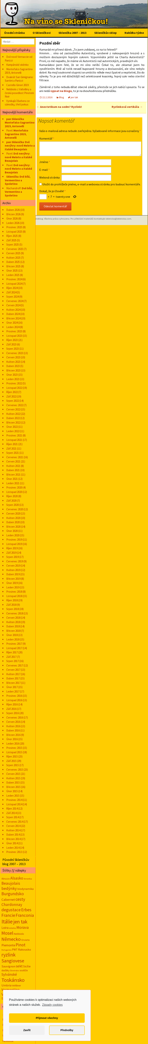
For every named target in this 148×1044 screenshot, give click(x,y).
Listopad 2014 (14, 804)
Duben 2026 (13, 210)
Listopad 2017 (14, 648)
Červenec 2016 (14, 717)
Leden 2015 (12, 795)
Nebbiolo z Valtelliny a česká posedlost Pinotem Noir (19, 93)
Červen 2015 (13, 774)
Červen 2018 (13, 617)
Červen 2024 (13, 305)
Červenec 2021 (14, 457)
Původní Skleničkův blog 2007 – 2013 (15, 862)
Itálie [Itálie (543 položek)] (7, 921)
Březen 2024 (13, 318)
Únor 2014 (12, 843)
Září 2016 (11, 709)
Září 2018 (11, 604)
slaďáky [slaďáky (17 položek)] (5, 970)
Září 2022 (11, 396)
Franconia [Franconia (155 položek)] (25, 915)
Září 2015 (11, 761)
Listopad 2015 (14, 752)
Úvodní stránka (14, 33)
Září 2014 (11, 813)
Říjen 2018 (12, 600)
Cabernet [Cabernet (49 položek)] (8, 899)
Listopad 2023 (14, 335)
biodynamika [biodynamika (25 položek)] (25, 889)
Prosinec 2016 (14, 695)
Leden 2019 (12, 587)
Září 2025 (11, 240)
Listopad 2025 (14, 231)
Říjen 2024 (12, 288)
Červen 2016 (13, 722)
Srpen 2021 (12, 453)
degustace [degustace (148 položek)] (11, 909)
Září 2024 (11, 292)
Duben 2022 (13, 418)
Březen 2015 (13, 787)
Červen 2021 (13, 461)
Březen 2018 (13, 630)
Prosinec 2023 (14, 331)
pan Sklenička (15, 119)
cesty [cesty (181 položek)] (20, 899)
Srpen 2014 (12, 817)
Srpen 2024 (12, 296)
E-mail (44, 170)
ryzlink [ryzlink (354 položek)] (8, 955)
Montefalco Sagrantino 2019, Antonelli (19, 71)
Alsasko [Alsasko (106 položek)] (16, 878)
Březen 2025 (13, 266)
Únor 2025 (12, 270)
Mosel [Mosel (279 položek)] (7, 933)
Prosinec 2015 (14, 748)
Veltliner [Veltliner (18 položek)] (16, 985)
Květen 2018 (13, 622)
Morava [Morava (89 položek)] (22, 927)
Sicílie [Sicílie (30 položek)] (27, 966)
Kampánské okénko (17, 64)
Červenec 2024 (14, 301)
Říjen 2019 (12, 548)
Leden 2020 (12, 535)
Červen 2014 (13, 826)
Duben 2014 (13, 834)
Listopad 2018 (14, 596)
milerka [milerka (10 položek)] (12, 928)
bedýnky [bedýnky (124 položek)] (9, 888)
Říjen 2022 (12, 392)
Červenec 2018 (14, 613)
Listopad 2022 (14, 388)
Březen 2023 (13, 370)
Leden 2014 (12, 847)
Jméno (44, 162)
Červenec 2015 (14, 769)
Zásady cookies (52, 1004)
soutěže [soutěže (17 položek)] (24, 970)
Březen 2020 (13, 526)
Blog (61, 97)
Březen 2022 (13, 422)
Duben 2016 (13, 730)
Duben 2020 (13, 522)
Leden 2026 (12, 223)
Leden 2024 (12, 327)
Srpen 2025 (12, 244)
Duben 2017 (13, 678)
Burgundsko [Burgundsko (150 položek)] (12, 893)
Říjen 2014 (12, 808)
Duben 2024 (13, 314)
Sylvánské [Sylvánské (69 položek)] (9, 974)
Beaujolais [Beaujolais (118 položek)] (10, 883)
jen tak (74, 97)
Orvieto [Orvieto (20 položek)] (25, 940)
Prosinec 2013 (14, 852)
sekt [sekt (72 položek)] (19, 966)
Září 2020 (11, 500)
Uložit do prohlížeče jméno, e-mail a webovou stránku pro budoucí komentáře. (91, 184)
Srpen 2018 (12, 609)
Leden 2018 (12, 639)
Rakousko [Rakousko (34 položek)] (24, 949)
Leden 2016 (12, 743)
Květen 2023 (13, 362)
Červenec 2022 (14, 405)
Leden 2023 (12, 379)
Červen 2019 (13, 565)
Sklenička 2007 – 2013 (72, 33)
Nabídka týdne (134, 33)
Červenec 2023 (14, 353)
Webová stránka (49, 177)
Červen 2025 (13, 253)
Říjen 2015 (12, 756)
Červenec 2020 (14, 509)
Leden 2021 (12, 483)
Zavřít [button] (26, 1030)
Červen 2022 (13, 409)
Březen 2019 (13, 578)
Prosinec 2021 (14, 435)
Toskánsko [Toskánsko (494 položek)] (13, 980)
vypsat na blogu (61, 91)
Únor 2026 (12, 218)
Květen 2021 (13, 466)
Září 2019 (11, 552)
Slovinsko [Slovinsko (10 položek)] (14, 970)
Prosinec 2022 (14, 383)
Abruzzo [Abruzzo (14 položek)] (5, 878)
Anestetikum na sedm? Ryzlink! (59, 107)
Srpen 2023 (12, 348)
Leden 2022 (12, 431)
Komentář (46, 138)
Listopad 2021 (14, 440)
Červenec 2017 (14, 665)
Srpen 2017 (12, 661)
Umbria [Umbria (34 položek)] (6, 985)
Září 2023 (11, 344)
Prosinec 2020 (14, 487)
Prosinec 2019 (14, 539)
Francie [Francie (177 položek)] (8, 915)
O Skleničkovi (42, 33)
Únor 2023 (12, 374)
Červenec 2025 (14, 249)
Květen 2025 (13, 257)
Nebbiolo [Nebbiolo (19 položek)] (19, 933)
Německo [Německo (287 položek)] (11, 939)
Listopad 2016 (14, 700)
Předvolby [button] (66, 1030)
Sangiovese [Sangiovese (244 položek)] (12, 961)
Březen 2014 (13, 839)
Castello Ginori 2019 (17, 85)
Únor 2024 (12, 322)
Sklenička (12, 176)
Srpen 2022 (12, 400)
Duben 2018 (13, 626)
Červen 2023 (13, 357)
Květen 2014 (13, 830)
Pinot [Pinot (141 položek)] (20, 944)
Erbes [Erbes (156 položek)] (26, 909)
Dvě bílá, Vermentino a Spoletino (17, 180)
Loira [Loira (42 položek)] (4, 928)
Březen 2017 (13, 683)
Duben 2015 (13, 782)
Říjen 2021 (12, 444)
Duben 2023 (13, 366)
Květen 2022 (13, 414)
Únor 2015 (12, 791)
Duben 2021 (13, 470)
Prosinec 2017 (14, 643)
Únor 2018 (12, 635)
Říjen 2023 (12, 340)
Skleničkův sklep (105, 33)
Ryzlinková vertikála (127, 107)
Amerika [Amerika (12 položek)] (28, 878)
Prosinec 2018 (14, 591)
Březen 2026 (13, 214)
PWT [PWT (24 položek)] (15, 949)
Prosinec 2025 (14, 227)
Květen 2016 (13, 726)
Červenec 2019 (14, 561)
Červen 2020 (13, 513)
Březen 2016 (13, 735)
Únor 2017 (12, 687)
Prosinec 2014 (14, 800)
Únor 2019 (12, 583)
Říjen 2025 (12, 236)
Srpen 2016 (12, 713)
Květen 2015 (13, 778)
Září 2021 (11, 448)
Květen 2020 (13, 518)
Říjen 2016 (12, 704)
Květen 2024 (13, 309)
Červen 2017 (13, 669)
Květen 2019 (13, 570)
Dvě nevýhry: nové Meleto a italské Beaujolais (20, 145)
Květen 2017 (13, 674)
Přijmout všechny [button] (47, 1017)
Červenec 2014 (14, 821)
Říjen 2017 (12, 652)
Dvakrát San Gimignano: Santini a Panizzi (19, 79)
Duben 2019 (13, 574)
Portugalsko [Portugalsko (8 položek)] (6, 950)
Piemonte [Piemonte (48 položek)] (8, 945)
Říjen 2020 (12, 496)
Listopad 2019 (14, 544)
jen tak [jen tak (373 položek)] (20, 921)
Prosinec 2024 (14, 279)
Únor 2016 (12, 739)
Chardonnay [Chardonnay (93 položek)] (11, 904)
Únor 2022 (12, 426)
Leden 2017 (12, 691)
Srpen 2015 (12, 765)
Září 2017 (11, 657)
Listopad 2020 (14, 492)
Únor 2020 (12, 531)
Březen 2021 (13, 474)
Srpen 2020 (12, 505)
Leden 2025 (12, 275)
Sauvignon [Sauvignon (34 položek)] (8, 966)
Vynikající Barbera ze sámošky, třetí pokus (17, 102)
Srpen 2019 (12, 557)
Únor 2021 (12, 479)
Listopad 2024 (14, 283)
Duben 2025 (13, 262)
